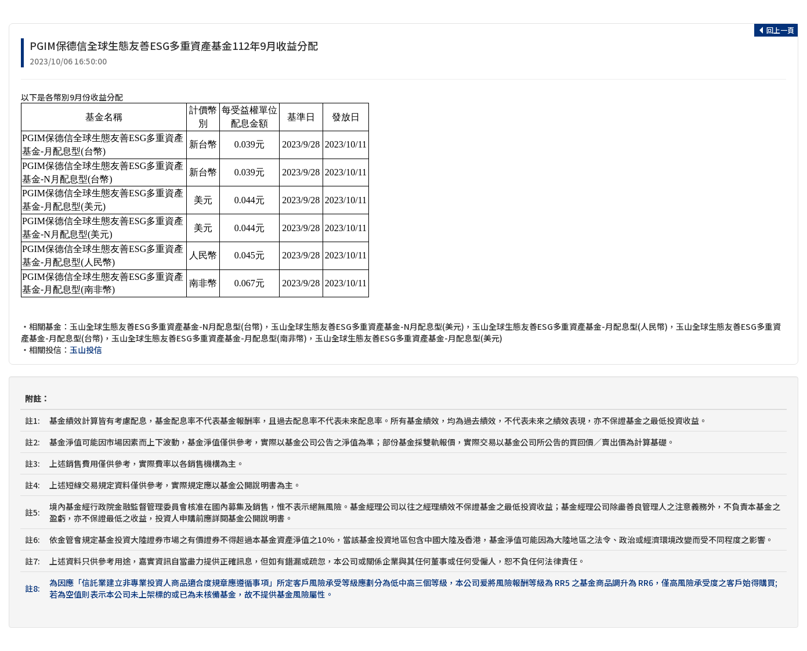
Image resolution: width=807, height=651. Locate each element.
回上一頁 (776, 30)
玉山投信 (86, 349)
